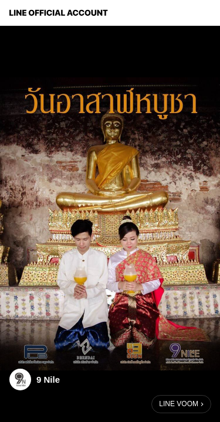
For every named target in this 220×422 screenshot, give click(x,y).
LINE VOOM (178, 404)
